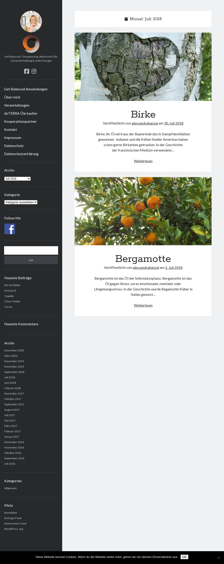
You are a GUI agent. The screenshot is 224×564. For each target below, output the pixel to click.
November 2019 (14, 366)
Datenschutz (14, 145)
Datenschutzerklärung (21, 154)
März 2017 (10, 426)
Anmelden (10, 512)
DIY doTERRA (12, 285)
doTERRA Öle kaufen (20, 113)
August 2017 (12, 409)
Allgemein (10, 488)
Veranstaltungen (16, 105)
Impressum (12, 137)
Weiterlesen (143, 161)
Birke (143, 67)
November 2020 (14, 350)
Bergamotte (143, 211)
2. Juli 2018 (174, 267)
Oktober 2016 (12, 453)
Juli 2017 (9, 415)
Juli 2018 (9, 377)
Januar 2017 (11, 436)
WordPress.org (13, 529)
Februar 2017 (12, 431)
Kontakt (10, 129)
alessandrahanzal (145, 123)
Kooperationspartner (20, 121)
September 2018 (14, 372)
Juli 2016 (9, 463)
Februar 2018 (12, 388)
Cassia (8, 306)
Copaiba (9, 296)
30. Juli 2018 (173, 123)
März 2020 (10, 355)
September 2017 (14, 404)
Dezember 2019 (14, 361)
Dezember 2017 (14, 393)
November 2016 (14, 447)
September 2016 (14, 458)
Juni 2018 (10, 382)
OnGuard (10, 290)
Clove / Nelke (12, 301)
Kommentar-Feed (15, 523)
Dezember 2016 (14, 442)
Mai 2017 (10, 420)
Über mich (12, 97)
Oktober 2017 (12, 399)
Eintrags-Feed (12, 518)
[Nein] (218, 557)
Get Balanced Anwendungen (26, 89)
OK (184, 557)
